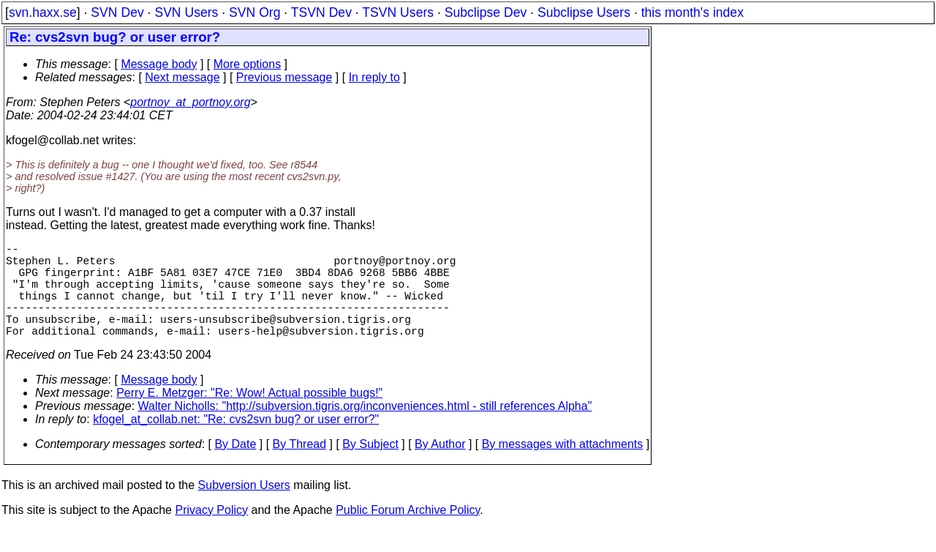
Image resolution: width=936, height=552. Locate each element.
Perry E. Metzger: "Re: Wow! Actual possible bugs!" (249, 416)
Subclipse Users (583, 12)
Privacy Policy (211, 533)
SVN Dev (117, 12)
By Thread (300, 467)
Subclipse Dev (485, 12)
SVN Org (254, 12)
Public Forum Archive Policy (408, 533)
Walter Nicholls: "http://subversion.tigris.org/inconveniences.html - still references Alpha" (365, 429)
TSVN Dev (321, 12)
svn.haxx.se (43, 12)
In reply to (374, 77)
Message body (159, 64)
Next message (182, 77)
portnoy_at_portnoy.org (190, 102)
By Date (235, 467)
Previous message (284, 77)
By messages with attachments (563, 467)
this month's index (692, 12)
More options (248, 64)
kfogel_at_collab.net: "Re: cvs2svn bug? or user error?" (236, 442)
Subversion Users (244, 508)
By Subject (370, 467)
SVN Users (186, 12)
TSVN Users (398, 12)
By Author (440, 467)
